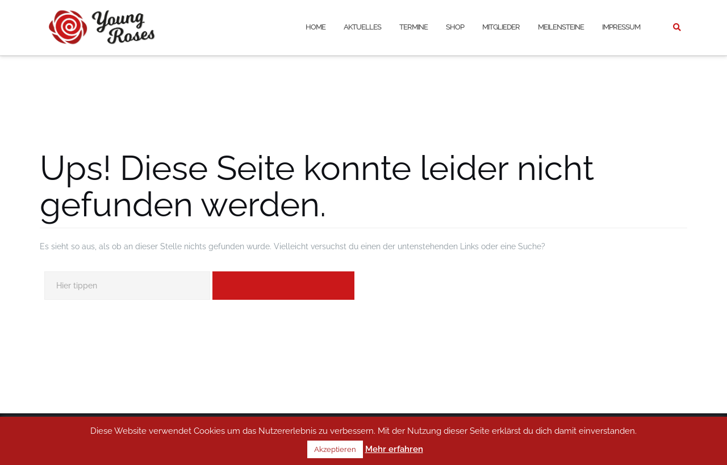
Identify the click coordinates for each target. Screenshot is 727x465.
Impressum (621, 27)
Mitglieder (501, 27)
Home (315, 27)
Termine (413, 27)
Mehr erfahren (394, 449)
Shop (455, 27)
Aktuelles (362, 27)
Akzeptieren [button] (335, 449)
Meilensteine (561, 27)
